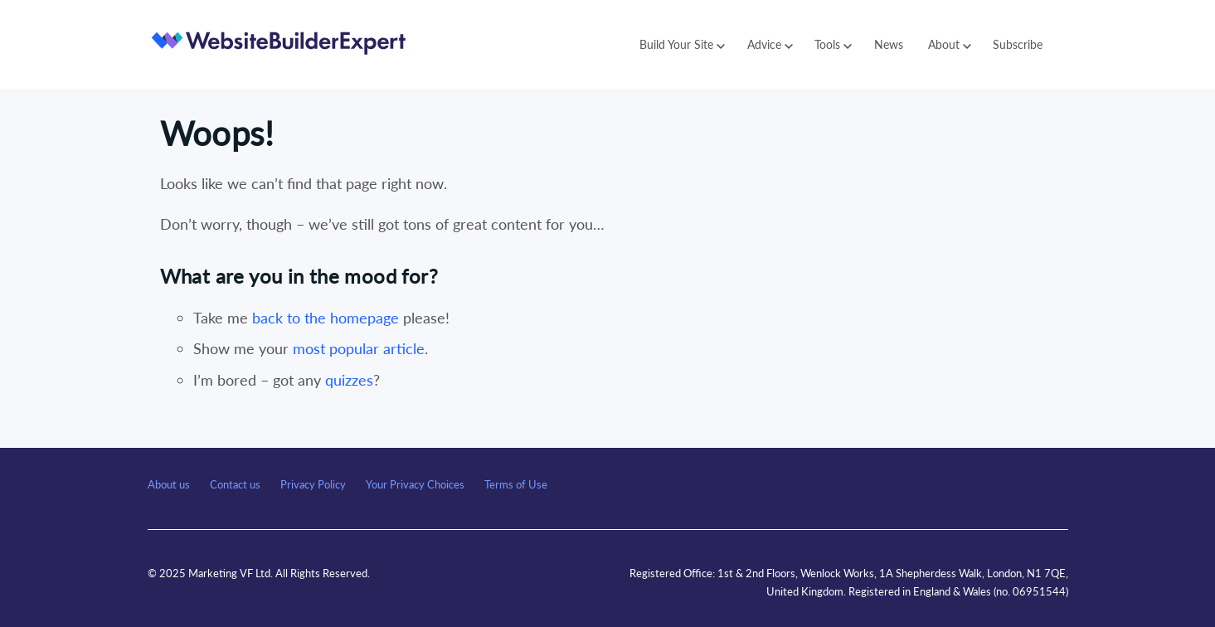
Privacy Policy (313, 484)
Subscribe (1017, 44)
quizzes (349, 380)
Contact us (235, 484)
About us (169, 484)
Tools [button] (833, 44)
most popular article (359, 348)
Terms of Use (515, 484)
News (888, 44)
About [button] (949, 44)
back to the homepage (325, 318)
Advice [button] (770, 44)
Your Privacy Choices (415, 484)
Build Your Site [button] (682, 44)
